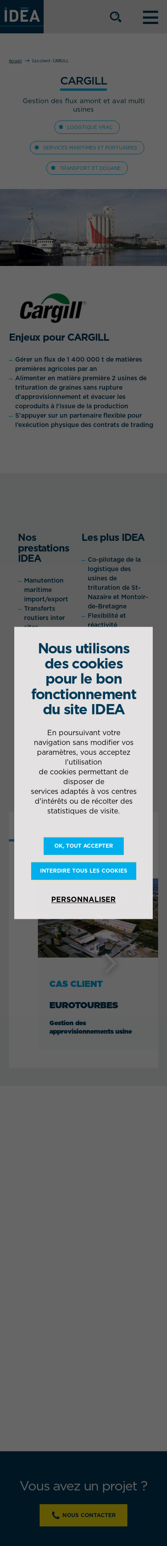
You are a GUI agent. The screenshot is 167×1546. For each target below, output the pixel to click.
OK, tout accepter (83, 845)
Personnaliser (83, 900)
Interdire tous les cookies (83, 870)
